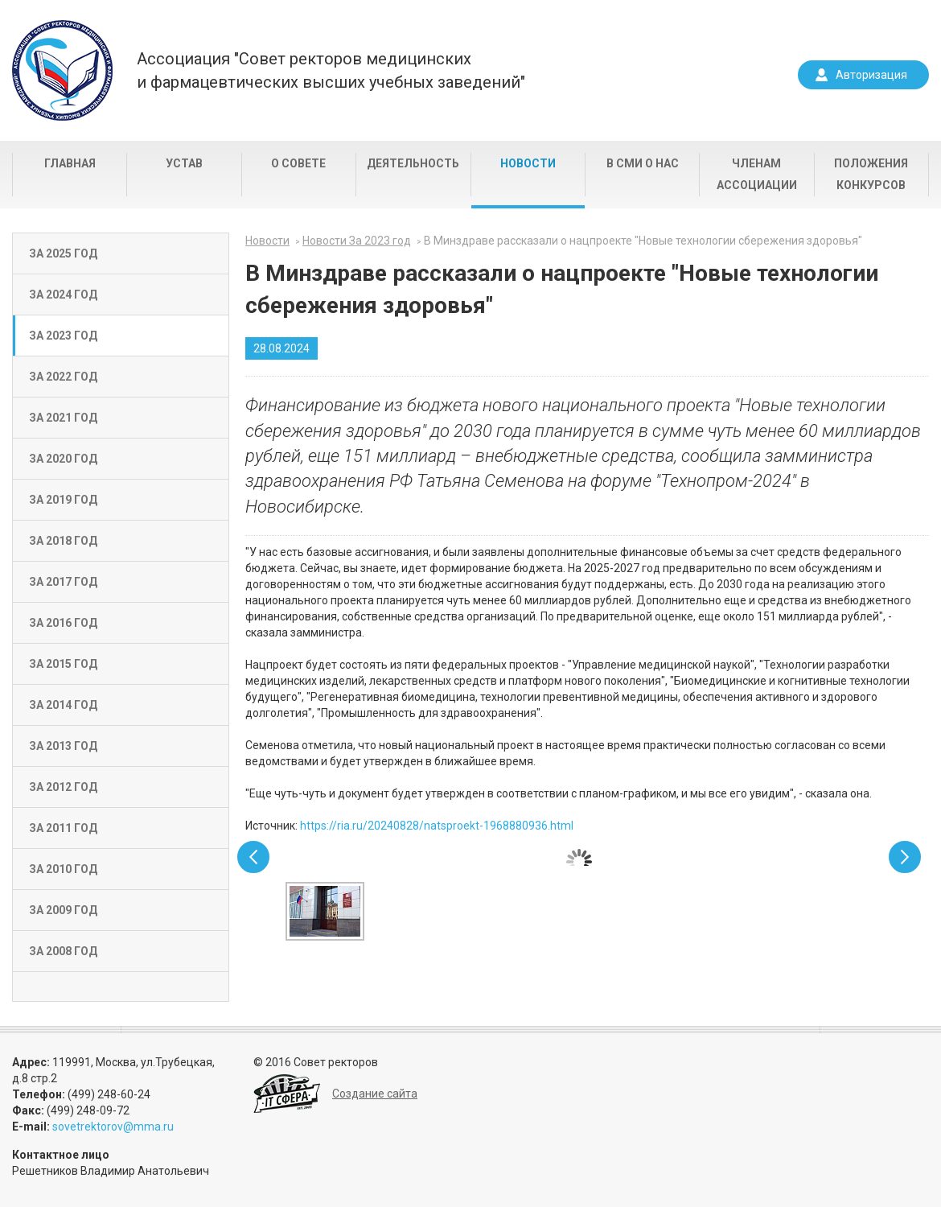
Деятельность (413, 163)
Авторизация (871, 74)
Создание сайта (374, 1093)
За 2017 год (63, 581)
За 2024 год (63, 294)
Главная (70, 163)
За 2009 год (63, 910)
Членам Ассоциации (757, 174)
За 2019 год (63, 499)
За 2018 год (63, 540)
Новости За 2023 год (356, 240)
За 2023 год (63, 335)
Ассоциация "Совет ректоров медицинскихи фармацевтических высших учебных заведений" (331, 70)
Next (905, 857)
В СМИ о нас (642, 163)
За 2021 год (63, 417)
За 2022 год (63, 376)
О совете (298, 163)
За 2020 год (63, 458)
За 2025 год (63, 253)
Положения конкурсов (871, 174)
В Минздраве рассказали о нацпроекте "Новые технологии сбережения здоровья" (643, 240)
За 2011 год (63, 828)
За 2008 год (63, 951)
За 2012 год (63, 787)
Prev (253, 857)
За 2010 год (63, 869)
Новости (528, 163)
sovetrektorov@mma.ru (113, 1126)
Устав (184, 163)
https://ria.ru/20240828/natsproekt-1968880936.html (436, 825)
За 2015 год (63, 663)
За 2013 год (63, 745)
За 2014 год (63, 704)
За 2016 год (63, 622)
